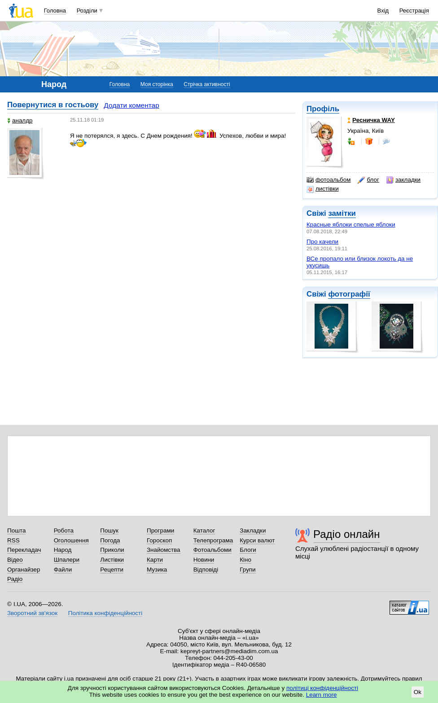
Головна (55, 10)
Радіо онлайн (346, 534)
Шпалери (66, 559)
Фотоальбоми (212, 549)
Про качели (322, 241)
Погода (110, 540)
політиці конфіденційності (322, 688)
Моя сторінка (156, 84)
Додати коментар (131, 105)
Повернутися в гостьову (52, 104)
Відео (15, 559)
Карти (155, 559)
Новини (204, 559)
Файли (63, 569)
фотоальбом (328, 179)
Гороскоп (159, 540)
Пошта (16, 530)
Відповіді (206, 569)
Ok (417, 692)
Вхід (383, 10)
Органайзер (23, 569)
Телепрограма (213, 540)
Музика (157, 569)
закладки (403, 179)
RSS (13, 540)
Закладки (253, 530)
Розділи (87, 10)
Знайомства (163, 549)
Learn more (321, 694)
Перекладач (24, 549)
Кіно (245, 559)
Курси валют (257, 540)
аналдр (20, 120)
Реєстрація (414, 10)
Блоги (248, 549)
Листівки (112, 559)
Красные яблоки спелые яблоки (351, 224)
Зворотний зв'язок (32, 613)
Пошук (109, 530)
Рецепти (111, 569)
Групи (247, 569)
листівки (323, 188)
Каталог (204, 530)
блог (368, 179)
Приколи (112, 549)
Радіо (14, 579)
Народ (63, 549)
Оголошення (71, 540)
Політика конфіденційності (105, 613)
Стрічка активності (207, 84)
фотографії (349, 294)
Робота (64, 530)
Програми (160, 530)
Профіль (323, 109)
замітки (342, 213)
